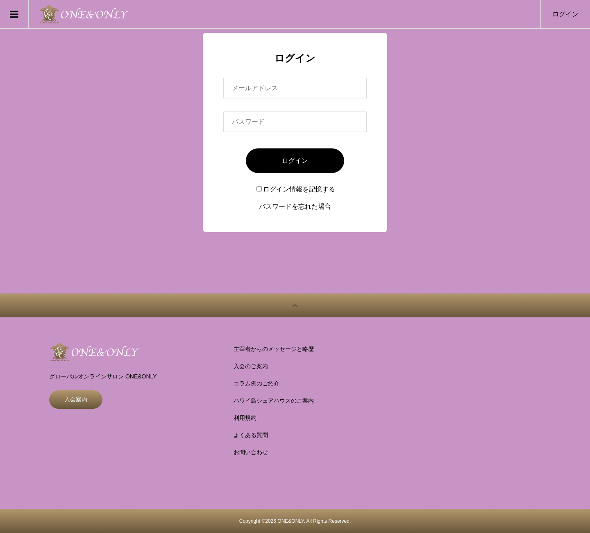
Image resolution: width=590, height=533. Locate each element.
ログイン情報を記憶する (295, 189)
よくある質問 (251, 435)
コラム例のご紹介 (256, 383)
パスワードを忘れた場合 (295, 206)
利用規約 (245, 418)
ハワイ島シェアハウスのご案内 (274, 400)
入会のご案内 (251, 366)
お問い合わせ (251, 452)
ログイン (565, 14)
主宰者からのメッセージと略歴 (274, 349)
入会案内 (75, 399)
